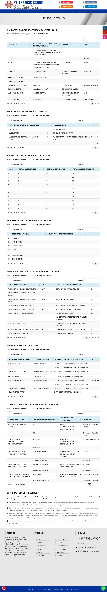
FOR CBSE (10, 11)
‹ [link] (89, 103)
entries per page (17, 39)
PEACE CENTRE (83, 11)
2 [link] (95, 103)
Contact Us (102, 11)
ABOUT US (20, 11)
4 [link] (95, 337)
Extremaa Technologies (71, 589)
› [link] (98, 103)
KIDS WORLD (51, 11)
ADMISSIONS (41, 11)
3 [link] (92, 337)
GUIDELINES (62, 11)
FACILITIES (72, 11)
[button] (29, 45)
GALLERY (93, 11)
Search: (80, 39)
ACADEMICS (29, 11)
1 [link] (92, 103)
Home (3, 11)
